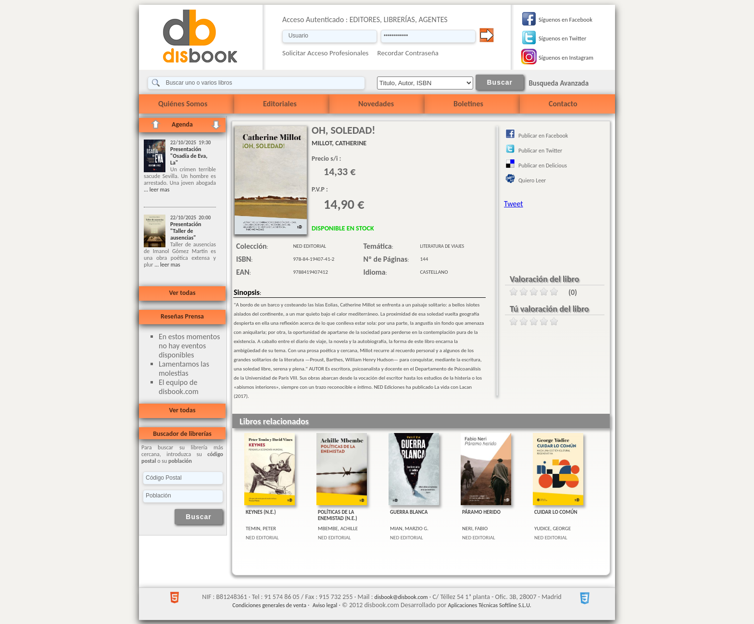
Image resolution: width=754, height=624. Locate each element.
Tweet (513, 203)
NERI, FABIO (475, 528)
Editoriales (280, 103)
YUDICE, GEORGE (552, 528)
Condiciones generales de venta (269, 605)
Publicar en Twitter (540, 150)
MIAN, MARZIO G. (409, 528)
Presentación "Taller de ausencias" (185, 231)
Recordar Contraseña (408, 53)
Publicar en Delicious (542, 165)
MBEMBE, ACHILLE (338, 528)
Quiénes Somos (182, 103)
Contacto (563, 103)
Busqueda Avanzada (558, 83)
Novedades (376, 103)
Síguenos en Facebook (565, 19)
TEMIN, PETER (261, 528)
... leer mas (156, 189)
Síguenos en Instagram (566, 57)
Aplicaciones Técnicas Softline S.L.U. (489, 605)
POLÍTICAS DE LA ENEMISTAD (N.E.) (337, 515)
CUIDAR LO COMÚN (556, 512)
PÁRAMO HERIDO (481, 512)
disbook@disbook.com (401, 597)
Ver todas (182, 293)
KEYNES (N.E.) (261, 512)
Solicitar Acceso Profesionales (325, 53)
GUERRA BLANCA (408, 512)
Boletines (468, 103)
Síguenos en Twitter (562, 38)
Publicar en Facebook (543, 135)
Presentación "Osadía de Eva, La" (188, 156)
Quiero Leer (532, 180)
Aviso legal (325, 605)
